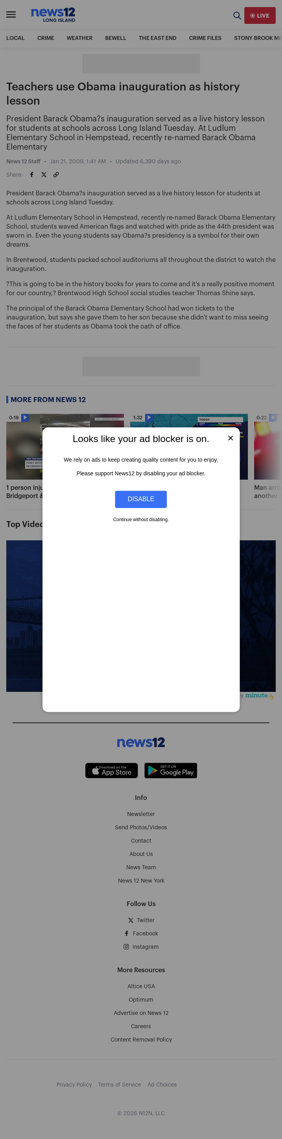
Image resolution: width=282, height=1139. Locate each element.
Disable (141, 499)
